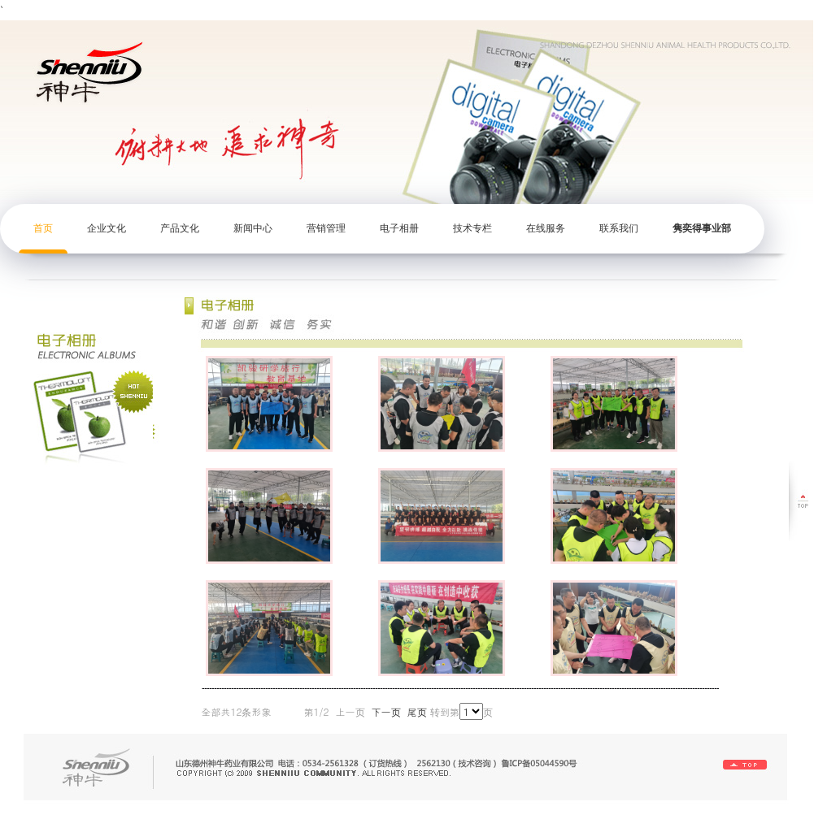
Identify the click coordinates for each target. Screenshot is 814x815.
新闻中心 (252, 228)
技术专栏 (472, 228)
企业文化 (106, 228)
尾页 (417, 711)
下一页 (386, 711)
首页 (43, 228)
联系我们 (618, 228)
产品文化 (179, 228)
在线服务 (545, 228)
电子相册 (399, 228)
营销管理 (326, 228)
